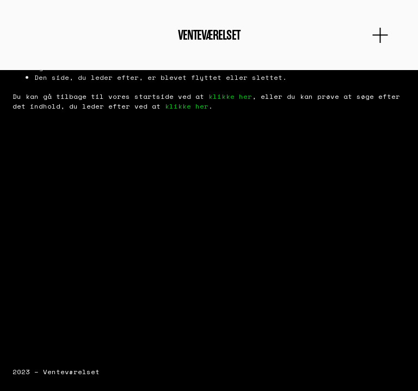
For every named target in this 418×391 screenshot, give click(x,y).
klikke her (230, 96)
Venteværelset (209, 35)
